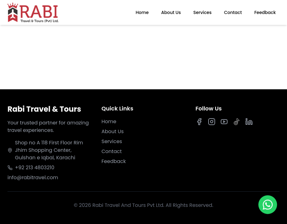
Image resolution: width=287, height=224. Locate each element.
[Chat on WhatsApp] (267, 204)
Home (142, 12)
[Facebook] (199, 121)
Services (202, 12)
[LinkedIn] (249, 121)
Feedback (265, 12)
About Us (171, 12)
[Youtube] (224, 121)
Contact (233, 12)
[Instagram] (211, 121)
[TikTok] (236, 121)
